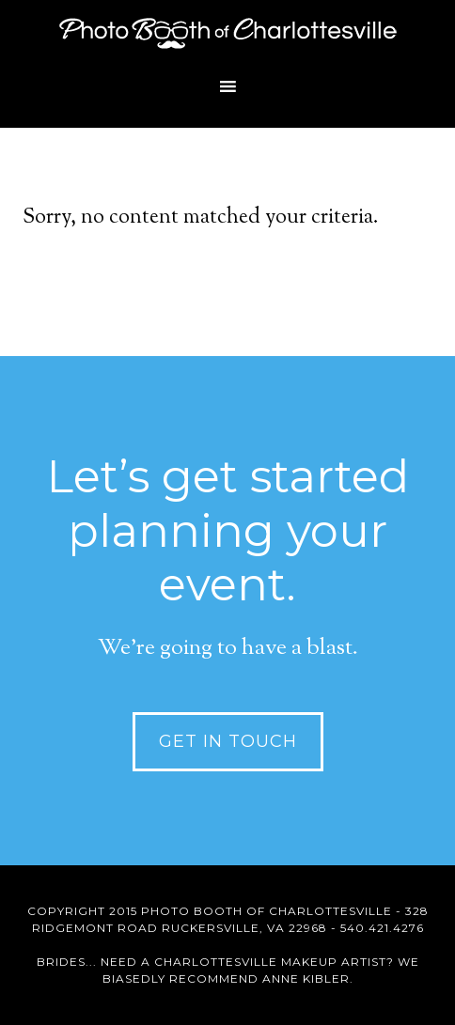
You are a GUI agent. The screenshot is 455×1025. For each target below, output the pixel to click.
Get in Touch (228, 741)
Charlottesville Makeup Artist (270, 962)
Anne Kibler (306, 978)
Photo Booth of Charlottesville (227, 33)
